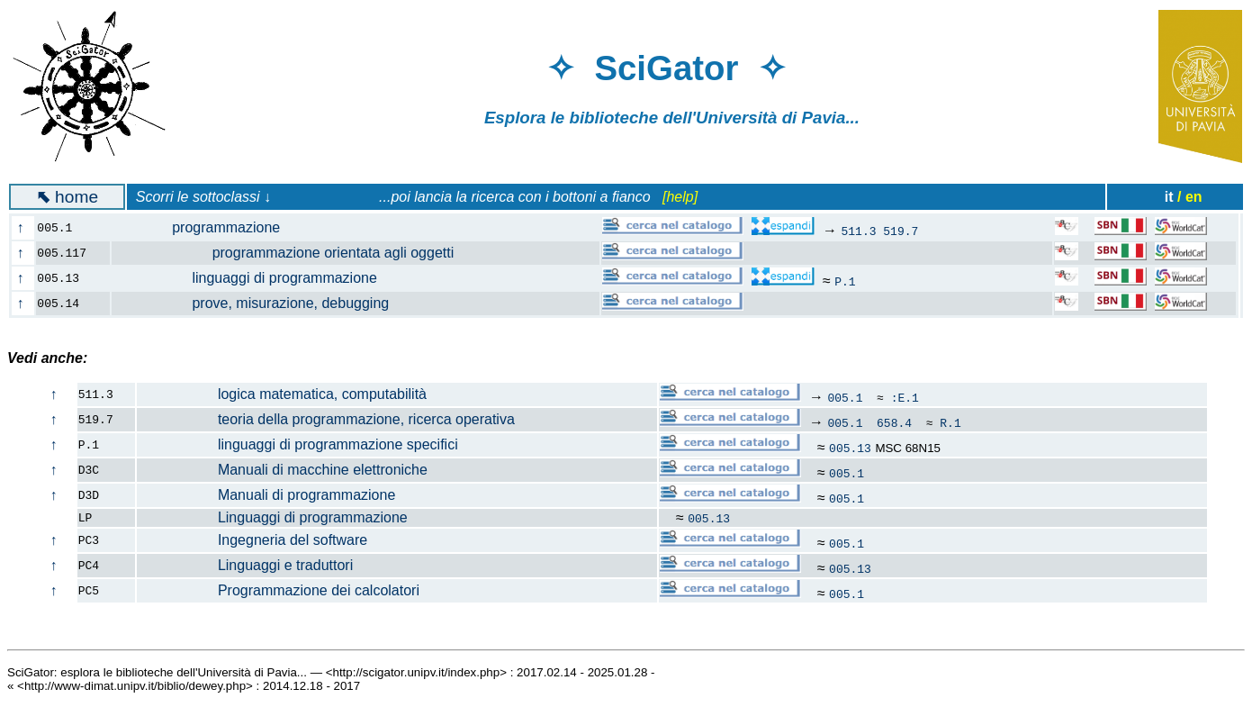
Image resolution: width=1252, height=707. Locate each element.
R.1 (950, 422)
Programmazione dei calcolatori (278, 590)
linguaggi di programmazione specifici (298, 444)
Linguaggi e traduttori (245, 565)
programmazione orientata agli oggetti (293, 252)
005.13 (850, 448)
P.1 (844, 281)
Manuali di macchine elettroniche (283, 469)
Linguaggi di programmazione (273, 517)
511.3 (858, 230)
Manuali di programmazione (266, 495)
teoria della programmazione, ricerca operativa (326, 419)
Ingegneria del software (252, 540)
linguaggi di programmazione (255, 278)
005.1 (844, 397)
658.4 (894, 422)
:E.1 (905, 397)
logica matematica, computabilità (282, 394)
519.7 (900, 230)
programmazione (207, 227)
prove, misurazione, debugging (261, 303)
